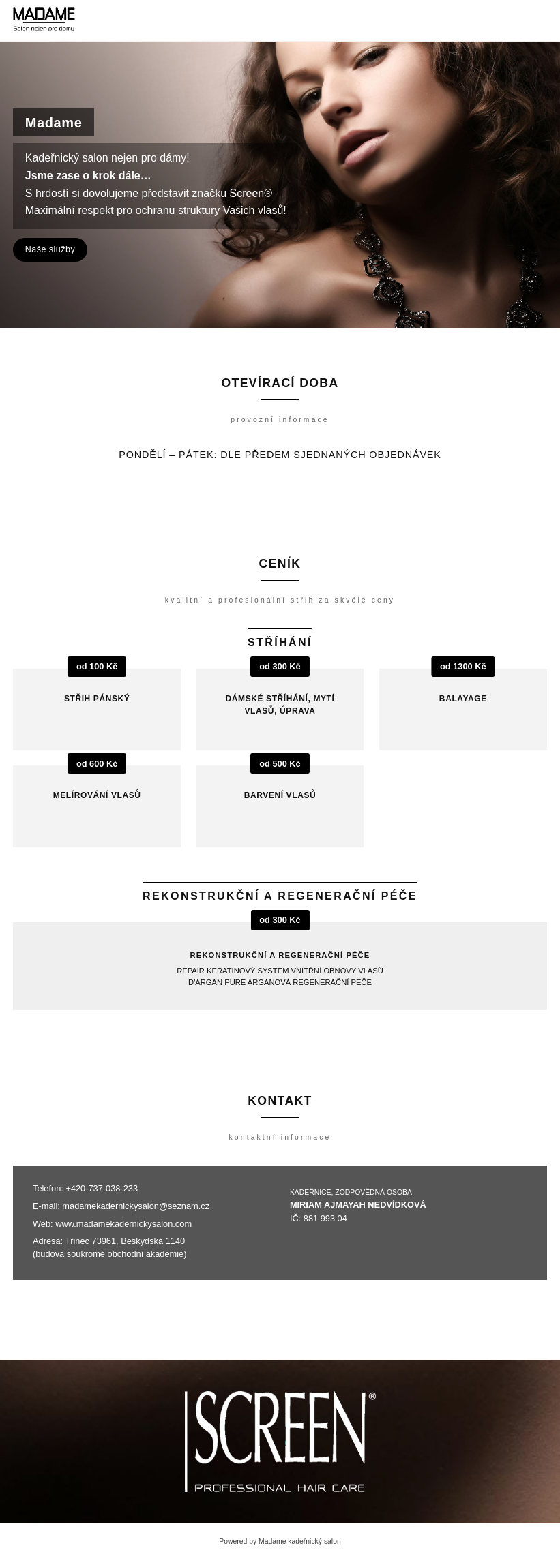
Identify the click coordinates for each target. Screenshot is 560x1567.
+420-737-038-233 (101, 1188)
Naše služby (50, 249)
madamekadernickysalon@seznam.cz (135, 1206)
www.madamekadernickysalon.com (123, 1224)
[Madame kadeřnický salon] (44, 20)
